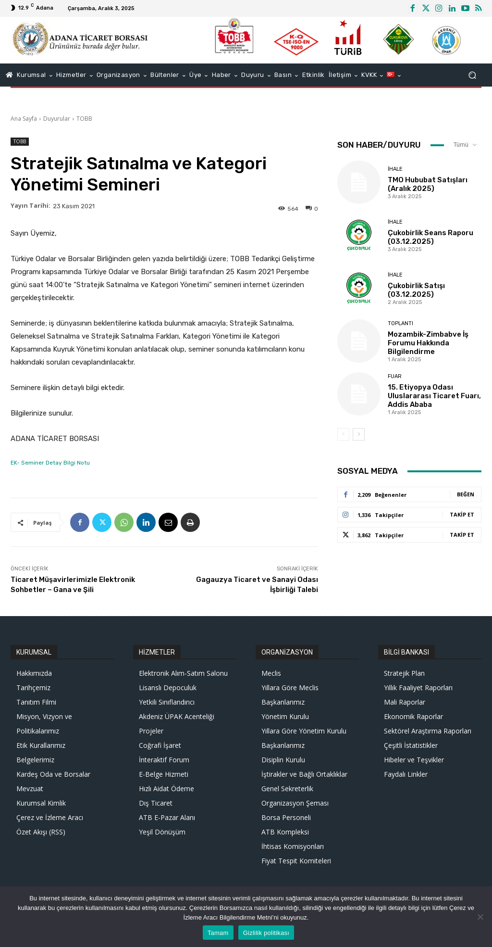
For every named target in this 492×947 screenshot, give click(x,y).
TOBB (84, 118)
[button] (472, 75)
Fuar (395, 376)
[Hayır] (480, 917)
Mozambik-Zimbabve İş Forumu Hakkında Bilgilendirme (428, 343)
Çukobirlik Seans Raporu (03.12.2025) (430, 237)
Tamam (218, 932)
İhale (395, 169)
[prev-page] (343, 434)
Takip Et (462, 514)
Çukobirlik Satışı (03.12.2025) (416, 290)
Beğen (465, 494)
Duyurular (56, 118)
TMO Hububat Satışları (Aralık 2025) (427, 184)
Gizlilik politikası (266, 932)
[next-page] (359, 434)
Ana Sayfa (24, 118)
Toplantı (400, 323)
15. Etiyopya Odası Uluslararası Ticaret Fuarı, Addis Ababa (434, 396)
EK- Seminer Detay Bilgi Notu (50, 462)
